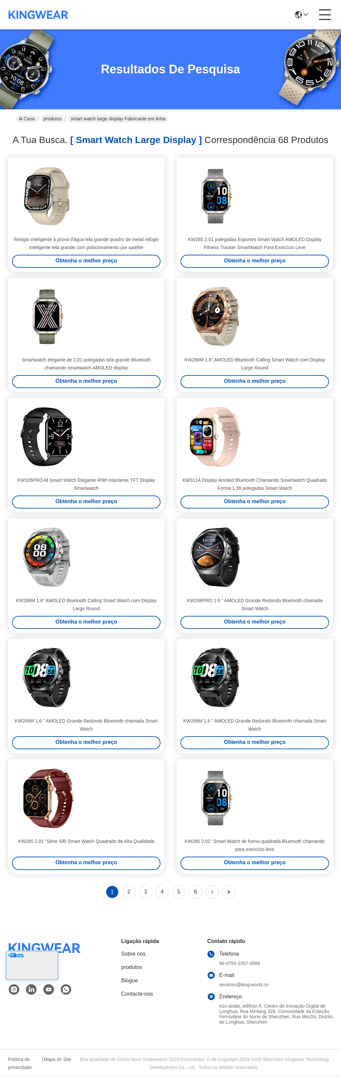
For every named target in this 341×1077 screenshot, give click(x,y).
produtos (53, 118)
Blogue (129, 982)
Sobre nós (133, 955)
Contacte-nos (137, 995)
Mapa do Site (57, 1061)
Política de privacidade (20, 1065)
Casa (27, 118)
